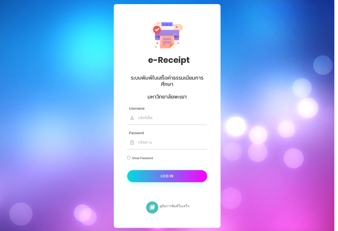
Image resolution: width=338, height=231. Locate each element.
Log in (167, 176)
